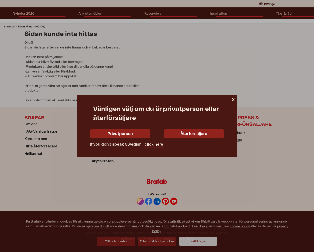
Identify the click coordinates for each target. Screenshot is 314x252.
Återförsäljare (193, 134)
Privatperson (120, 134)
